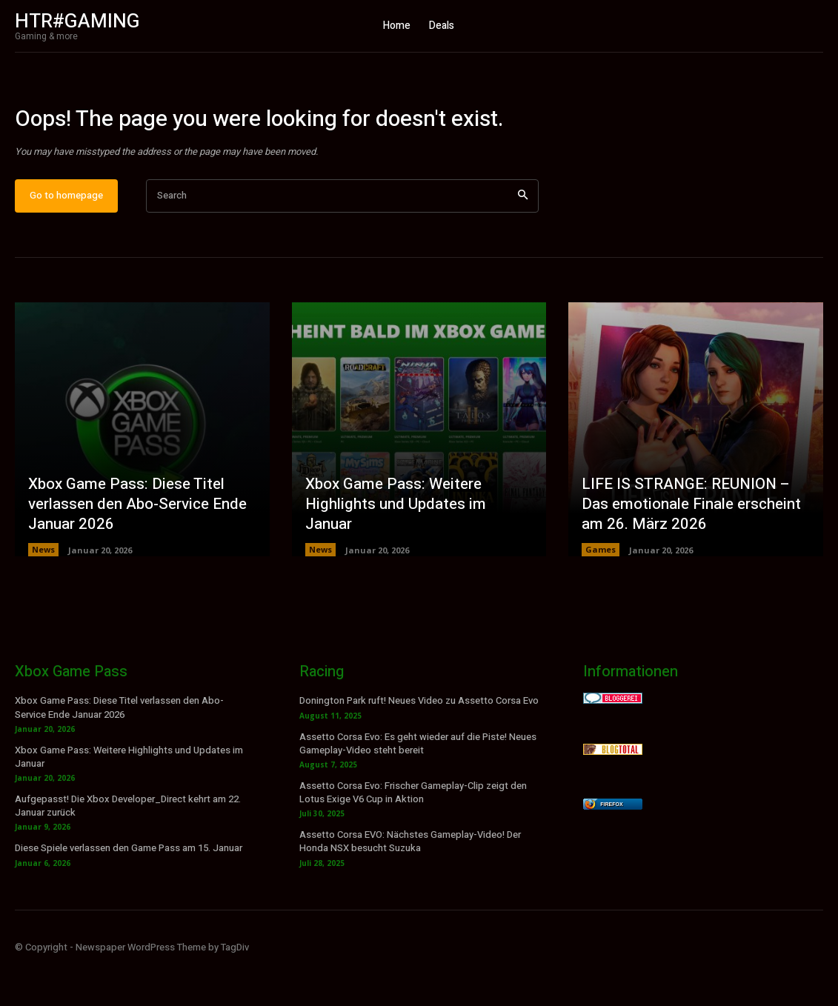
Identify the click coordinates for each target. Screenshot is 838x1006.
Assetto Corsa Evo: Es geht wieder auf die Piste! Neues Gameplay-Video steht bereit (417, 782)
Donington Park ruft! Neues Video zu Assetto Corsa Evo (419, 740)
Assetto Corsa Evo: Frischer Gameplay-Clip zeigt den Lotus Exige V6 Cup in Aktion (413, 831)
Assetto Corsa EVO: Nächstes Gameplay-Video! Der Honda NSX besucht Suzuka (410, 880)
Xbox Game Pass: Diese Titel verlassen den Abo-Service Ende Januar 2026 (135, 543)
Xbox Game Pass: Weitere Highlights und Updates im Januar (416, 553)
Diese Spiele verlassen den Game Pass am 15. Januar (128, 888)
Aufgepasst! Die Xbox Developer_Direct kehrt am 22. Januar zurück (128, 845)
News (43, 588)
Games (600, 588)
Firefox (611, 843)
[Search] (523, 235)
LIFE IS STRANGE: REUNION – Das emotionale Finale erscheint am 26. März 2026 (688, 543)
